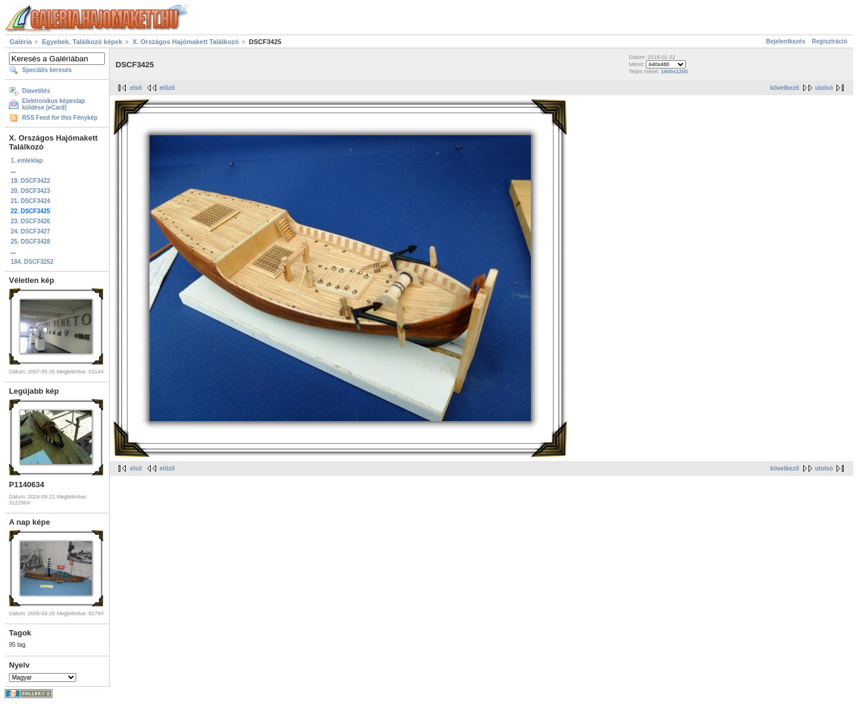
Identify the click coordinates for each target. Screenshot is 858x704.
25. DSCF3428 (30, 241)
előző (167, 88)
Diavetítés (36, 91)
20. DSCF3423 (30, 191)
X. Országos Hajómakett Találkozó (186, 41)
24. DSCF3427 (30, 231)
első (136, 88)
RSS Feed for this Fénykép (60, 117)
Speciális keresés (47, 70)
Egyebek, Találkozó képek (82, 41)
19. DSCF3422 (30, 180)
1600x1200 (674, 71)
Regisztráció (829, 41)
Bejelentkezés (786, 41)
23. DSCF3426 (30, 221)
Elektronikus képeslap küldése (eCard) (53, 104)
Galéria (21, 41)
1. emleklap (27, 160)
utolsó (824, 88)
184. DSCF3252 (32, 261)
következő (784, 88)
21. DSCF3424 (30, 201)
